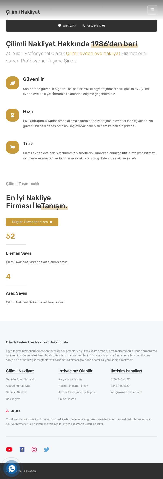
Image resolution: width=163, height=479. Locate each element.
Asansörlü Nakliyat (18, 386)
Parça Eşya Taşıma (70, 379)
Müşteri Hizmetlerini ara (32, 222)
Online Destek (67, 399)
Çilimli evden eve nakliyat (94, 53)
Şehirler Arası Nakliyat (20, 379)
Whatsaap (67, 25)
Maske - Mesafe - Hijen (73, 386)
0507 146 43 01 (94, 25)
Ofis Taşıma (13, 399)
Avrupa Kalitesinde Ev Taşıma (77, 392)
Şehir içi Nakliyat (16, 392)
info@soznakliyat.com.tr (126, 392)
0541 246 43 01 (120, 386)
